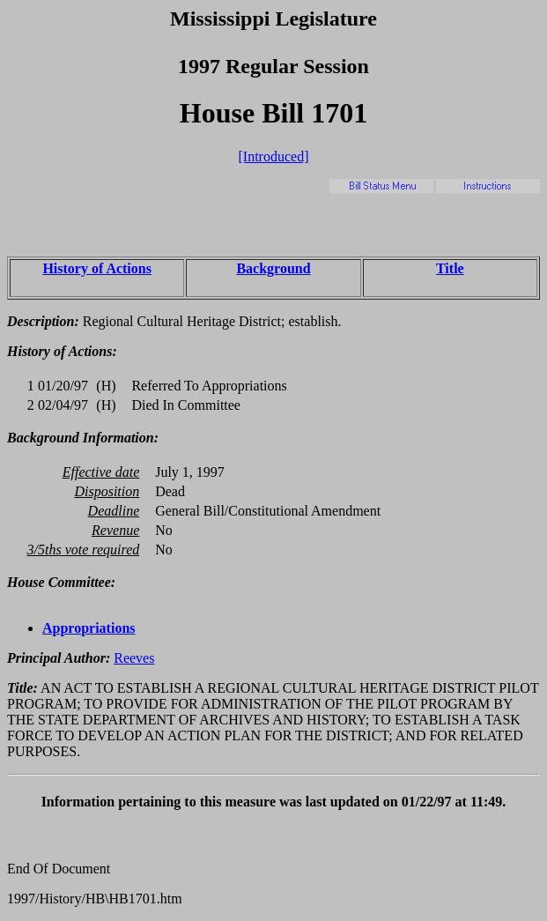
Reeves (134, 657)
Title (450, 268)
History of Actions (97, 268)
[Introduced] (274, 156)
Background (273, 268)
